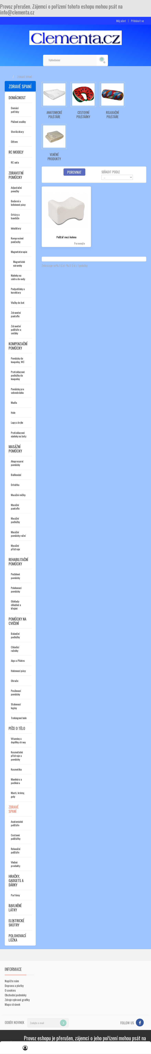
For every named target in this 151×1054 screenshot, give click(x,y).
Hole (13, 412)
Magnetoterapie (19, 252)
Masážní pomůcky (15, 448)
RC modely (16, 152)
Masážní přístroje (15, 547)
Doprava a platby (14, 985)
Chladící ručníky (15, 649)
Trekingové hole (19, 718)
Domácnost (17, 97)
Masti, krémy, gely (18, 794)
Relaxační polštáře (15, 850)
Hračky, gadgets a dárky (16, 880)
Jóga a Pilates (18, 660)
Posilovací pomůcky (16, 692)
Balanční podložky (15, 635)
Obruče (14, 681)
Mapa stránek (12, 1004)
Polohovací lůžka (17, 937)
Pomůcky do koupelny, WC (17, 360)
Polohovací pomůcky (16, 589)
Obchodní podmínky (15, 995)
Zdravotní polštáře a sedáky (16, 329)
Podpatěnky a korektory (18, 290)
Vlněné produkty (15, 864)
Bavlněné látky (15, 907)
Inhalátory (16, 228)
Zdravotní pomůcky (16, 175)
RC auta (15, 162)
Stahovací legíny (16, 706)
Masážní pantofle (15, 506)
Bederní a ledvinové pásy (18, 203)
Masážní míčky (18, 495)
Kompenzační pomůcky (18, 346)
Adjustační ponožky (16, 189)
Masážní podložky (15, 520)
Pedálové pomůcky (15, 576)
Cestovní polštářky (15, 837)
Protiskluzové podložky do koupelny (18, 375)
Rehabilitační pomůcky (18, 561)
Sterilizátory (17, 132)
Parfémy (15, 895)
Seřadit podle (110, 172)
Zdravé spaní (13, 809)
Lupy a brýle (17, 422)
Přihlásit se (137, 20)
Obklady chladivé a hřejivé (16, 604)
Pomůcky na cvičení (17, 621)
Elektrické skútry (16, 922)
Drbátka (15, 485)
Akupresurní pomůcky (17, 463)
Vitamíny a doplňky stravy (18, 740)
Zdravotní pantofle (16, 314)
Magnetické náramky (19, 263)
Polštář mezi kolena (66, 237)
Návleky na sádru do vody (18, 277)
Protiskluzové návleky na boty (18, 434)
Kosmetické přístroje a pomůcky (17, 755)
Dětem (14, 141)
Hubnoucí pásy (18, 671)
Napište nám (12, 981)
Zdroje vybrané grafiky (17, 999)
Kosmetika (16, 769)
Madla (14, 402)
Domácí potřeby (15, 109)
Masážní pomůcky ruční (18, 534)
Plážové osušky (18, 122)
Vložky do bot (17, 302)
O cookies (10, 990)
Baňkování (16, 475)
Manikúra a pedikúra (16, 781)
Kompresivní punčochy (17, 240)
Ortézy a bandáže (15, 216)
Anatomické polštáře (17, 823)
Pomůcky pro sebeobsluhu (17, 391)
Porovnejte (79, 243)
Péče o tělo (17, 728)
